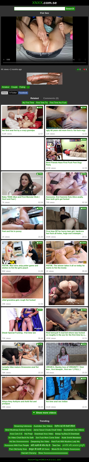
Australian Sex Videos (43, 426)
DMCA (43, 460)
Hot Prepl (28, 434)
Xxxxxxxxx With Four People (17, 445)
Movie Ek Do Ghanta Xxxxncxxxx (66, 449)
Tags (37, 460)
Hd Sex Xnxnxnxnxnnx (19, 442)
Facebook (23, 93)
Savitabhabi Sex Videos (74, 430)
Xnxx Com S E (16, 434)
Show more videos (44, 412)
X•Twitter (13, 93)
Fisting (22, 87)
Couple (14, 87)
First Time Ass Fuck (58, 103)
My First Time (28, 103)
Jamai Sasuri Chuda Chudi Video (48, 430)
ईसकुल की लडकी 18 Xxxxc (39, 449)
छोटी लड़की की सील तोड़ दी (40, 445)
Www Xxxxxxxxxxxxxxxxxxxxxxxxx (53, 453)
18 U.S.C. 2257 (54, 460)
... (28, 87)
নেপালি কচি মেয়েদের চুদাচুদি (73, 445)
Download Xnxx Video (44, 434)
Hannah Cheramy (28, 453)
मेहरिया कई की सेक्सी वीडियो (65, 426)
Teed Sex (56, 445)
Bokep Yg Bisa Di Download (67, 434)
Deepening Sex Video (40, 442)
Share (4, 93)
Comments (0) (50, 98)
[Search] (39, 9)
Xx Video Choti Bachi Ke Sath (21, 438)
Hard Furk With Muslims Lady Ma (65, 442)
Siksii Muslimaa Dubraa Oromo (18, 430)
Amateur (5, 87)
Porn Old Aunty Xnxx (18, 449)
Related (35, 98)
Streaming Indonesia (23, 426)
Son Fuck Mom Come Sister (48, 438)
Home (30, 460)
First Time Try (42, 103)
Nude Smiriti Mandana (71, 438)
